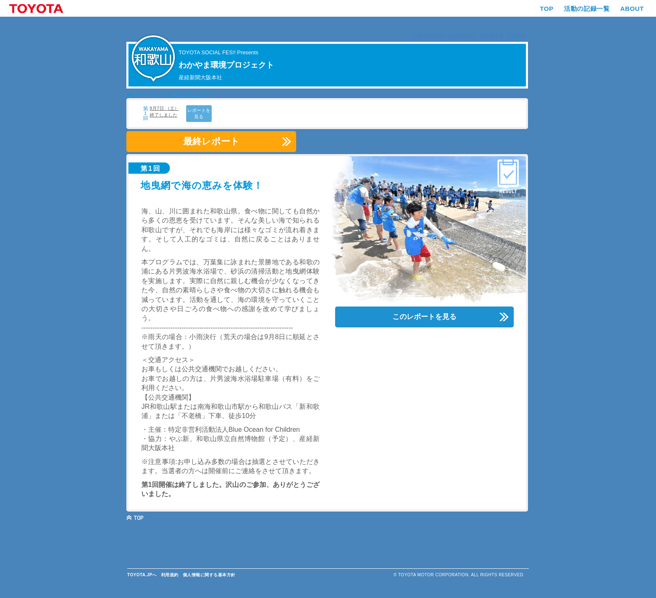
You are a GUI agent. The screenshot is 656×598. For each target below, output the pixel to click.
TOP (547, 8)
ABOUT (632, 8)
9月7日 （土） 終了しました (164, 111)
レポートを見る (198, 113)
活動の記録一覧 (587, 8)
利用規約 (170, 575)
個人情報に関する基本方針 (209, 575)
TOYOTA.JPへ (142, 575)
